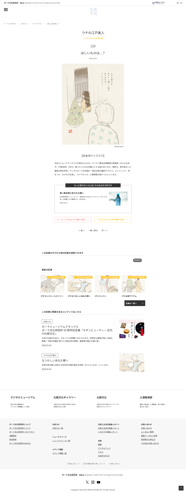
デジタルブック (104, 447)
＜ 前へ (81, 230)
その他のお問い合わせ (150, 442)
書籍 (100, 443)
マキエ (100, 451)
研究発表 (13, 438)
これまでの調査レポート (108, 431)
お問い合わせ (146, 427)
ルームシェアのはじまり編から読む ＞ (73, 219)
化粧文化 (24, 24)
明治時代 (137, 260)
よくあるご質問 (147, 431)
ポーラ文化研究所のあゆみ (20, 442)
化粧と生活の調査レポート (108, 427)
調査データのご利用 (149, 434)
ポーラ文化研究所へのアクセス (21, 431)
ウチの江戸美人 (37, 24)
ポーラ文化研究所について (20, 427)
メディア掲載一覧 (59, 452)
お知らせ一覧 (57, 427)
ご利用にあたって (73, 463)
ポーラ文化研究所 (10, 24)
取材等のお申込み (148, 438)
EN (181, 3)
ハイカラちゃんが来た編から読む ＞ (113, 219)
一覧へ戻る (93, 230)
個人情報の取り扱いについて (94, 463)
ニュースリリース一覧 (61, 439)
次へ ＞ (104, 230)
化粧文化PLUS (104, 455)
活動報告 (13, 434)
